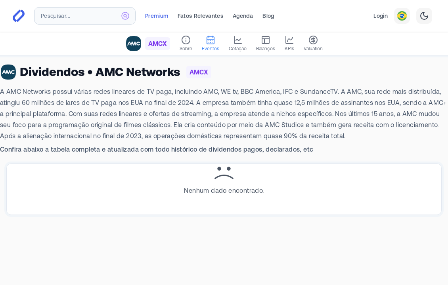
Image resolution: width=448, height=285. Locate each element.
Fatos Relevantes (200, 16)
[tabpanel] (224, 179)
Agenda (243, 16)
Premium (156, 16)
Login (380, 16)
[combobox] (85, 16)
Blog (268, 16)
